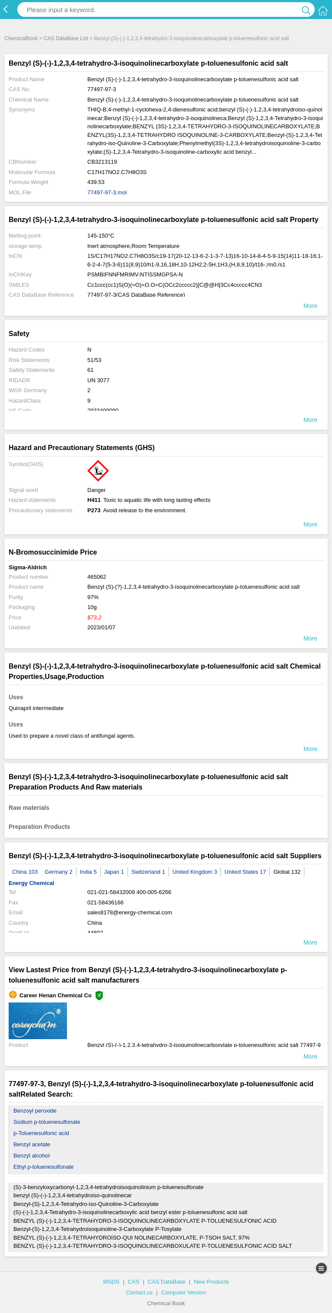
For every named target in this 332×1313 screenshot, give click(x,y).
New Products (211, 1281)
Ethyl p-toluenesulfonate (43, 1167)
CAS (134, 1281)
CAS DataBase (166, 1281)
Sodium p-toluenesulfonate (46, 1122)
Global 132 (286, 872)
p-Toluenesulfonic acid (41, 1133)
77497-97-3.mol (107, 192)
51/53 (94, 360)
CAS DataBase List (66, 38)
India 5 (88, 872)
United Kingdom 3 (194, 872)
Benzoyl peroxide (35, 1110)
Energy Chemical (31, 883)
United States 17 (245, 872)
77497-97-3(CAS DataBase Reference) (136, 295)
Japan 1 (114, 872)
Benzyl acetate (31, 1144)
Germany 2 (58, 872)
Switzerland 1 (148, 872)
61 (90, 370)
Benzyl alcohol (31, 1155)
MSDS (111, 1281)
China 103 (25, 872)
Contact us (139, 1292)
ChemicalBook (21, 38)
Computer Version (183, 1292)
